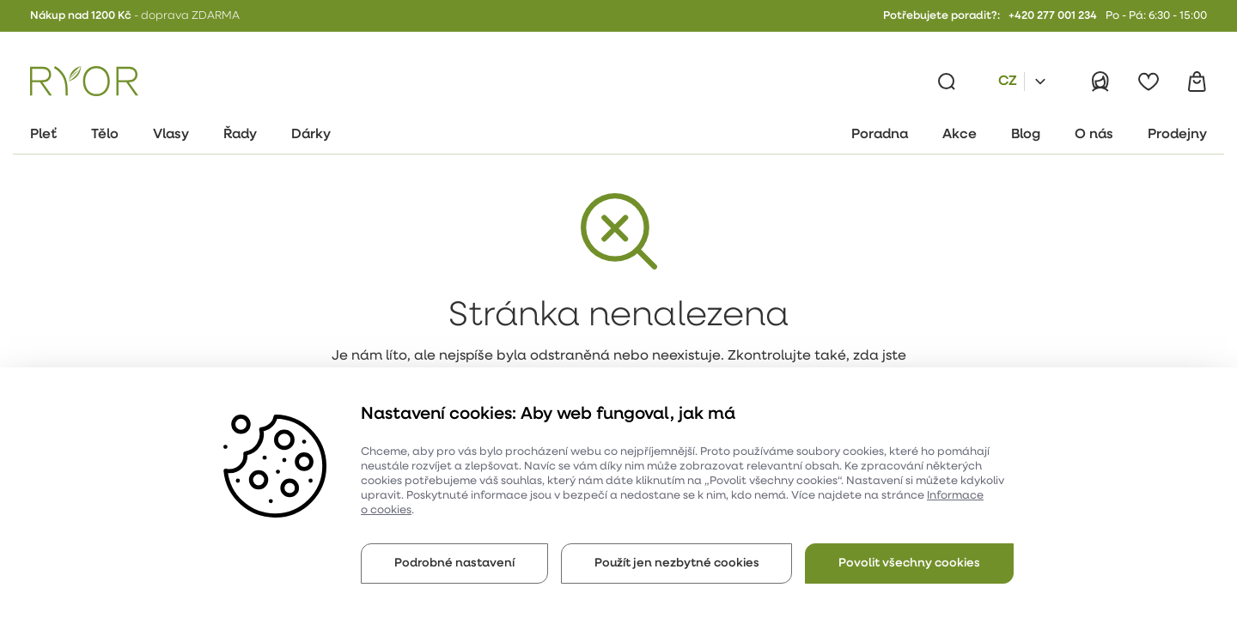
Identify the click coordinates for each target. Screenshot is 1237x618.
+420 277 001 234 (1052, 15)
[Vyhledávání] (946, 81)
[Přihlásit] (1100, 81)
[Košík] (1196, 81)
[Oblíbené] (1148, 81)
